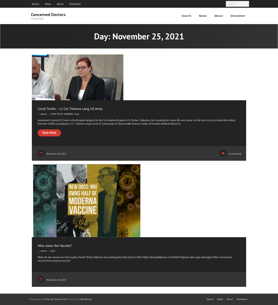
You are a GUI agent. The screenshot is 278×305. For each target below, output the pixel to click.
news (76, 113)
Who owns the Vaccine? (55, 245)
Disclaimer (75, 4)
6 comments (235, 153)
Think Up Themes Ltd (55, 299)
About (60, 4)
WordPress (86, 299)
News (48, 4)
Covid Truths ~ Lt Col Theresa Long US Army (70, 108)
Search (35, 4)
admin (44, 113)
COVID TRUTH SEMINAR (61, 113)
